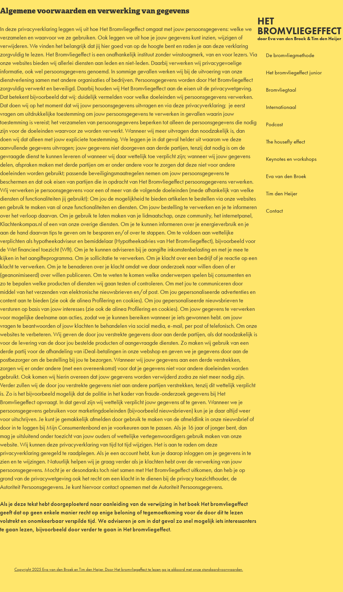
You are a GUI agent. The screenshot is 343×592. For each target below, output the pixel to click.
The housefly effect (285, 141)
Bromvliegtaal (281, 89)
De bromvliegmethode (290, 55)
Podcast (274, 124)
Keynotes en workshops (291, 159)
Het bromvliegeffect (299, 26)
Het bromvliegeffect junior (294, 72)
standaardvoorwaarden (222, 569)
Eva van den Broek (286, 176)
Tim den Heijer (281, 193)
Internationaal (281, 107)
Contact (274, 210)
